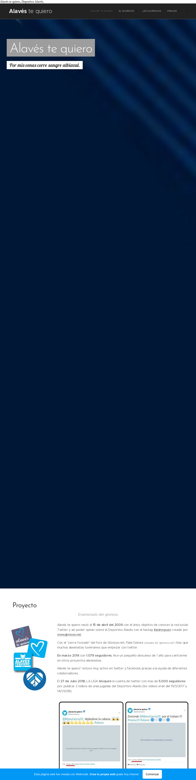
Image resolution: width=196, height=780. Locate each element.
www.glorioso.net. (69, 634)
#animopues (162, 630)
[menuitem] (146, 11)
